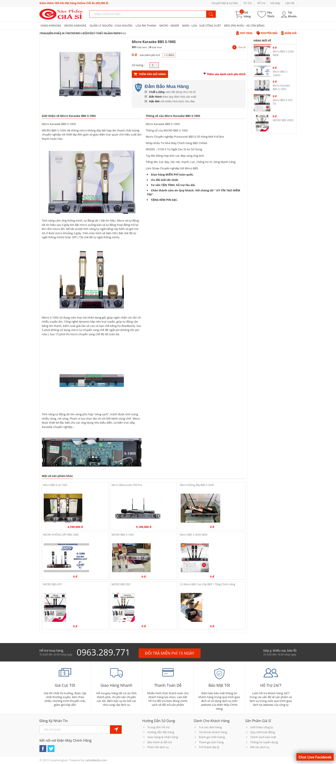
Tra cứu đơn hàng (210, 727)
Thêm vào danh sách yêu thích (225, 73)
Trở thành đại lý (209, 747)
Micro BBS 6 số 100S (55, 485)
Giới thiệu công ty (261, 727)
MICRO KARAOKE (75, 25)
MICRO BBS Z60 (120, 584)
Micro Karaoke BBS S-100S (281, 87)
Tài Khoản (292, 14)
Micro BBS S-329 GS (282, 102)
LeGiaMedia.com (96, 760)
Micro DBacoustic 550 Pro (126, 485)
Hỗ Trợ (261, 3)
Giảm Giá (289, 33)
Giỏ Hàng (247, 14)
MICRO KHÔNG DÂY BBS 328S (61, 534)
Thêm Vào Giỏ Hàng (150, 74)
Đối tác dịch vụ (259, 747)
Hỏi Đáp (275, 3)
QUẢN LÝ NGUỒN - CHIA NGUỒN (111, 25)
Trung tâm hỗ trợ (158, 727)
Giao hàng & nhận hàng (162, 737)
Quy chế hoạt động (262, 732)
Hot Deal (244, 33)
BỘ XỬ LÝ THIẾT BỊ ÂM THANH (102, 33)
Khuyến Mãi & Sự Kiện (225, 3)
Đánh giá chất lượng (212, 737)
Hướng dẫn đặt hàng (160, 732)
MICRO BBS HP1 (52, 584)
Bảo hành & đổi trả (159, 742)
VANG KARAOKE (50, 25)
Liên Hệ (289, 3)
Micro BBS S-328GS (280, 73)
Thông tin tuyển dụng (264, 742)
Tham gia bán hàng (211, 742)
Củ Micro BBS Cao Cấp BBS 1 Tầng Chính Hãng (207, 584)
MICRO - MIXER (169, 25)
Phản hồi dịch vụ (158, 747)
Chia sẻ (239, 47)
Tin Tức (247, 3)
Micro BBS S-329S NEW (193, 534)
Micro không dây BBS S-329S (197, 485)
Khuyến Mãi (267, 33)
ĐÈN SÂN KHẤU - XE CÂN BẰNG (244, 25)
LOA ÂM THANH (146, 25)
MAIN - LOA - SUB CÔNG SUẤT (201, 25)
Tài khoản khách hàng (213, 732)
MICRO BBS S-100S (122, 534)
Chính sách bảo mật (263, 737)
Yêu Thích (270, 14)
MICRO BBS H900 (283, 120)
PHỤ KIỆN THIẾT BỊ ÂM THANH (60, 33)
